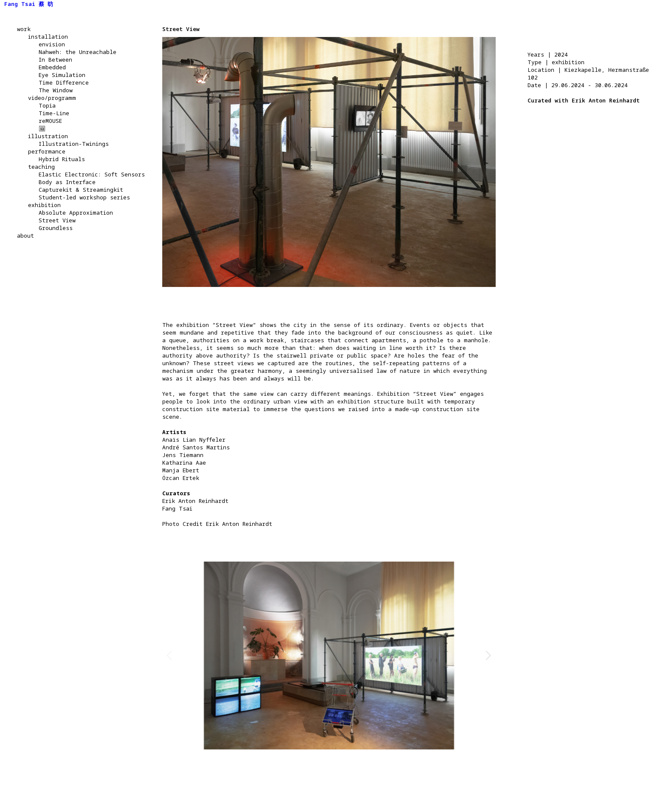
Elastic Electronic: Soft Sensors (92, 174)
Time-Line (54, 113)
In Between (55, 59)
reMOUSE (50, 121)
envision (52, 44)
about (25, 235)
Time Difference (64, 82)
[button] (488, 655)
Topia (47, 105)
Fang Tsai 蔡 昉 (28, 4)
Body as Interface (67, 182)
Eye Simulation (62, 75)
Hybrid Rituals (62, 159)
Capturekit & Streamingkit (81, 189)
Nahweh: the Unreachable (77, 52)
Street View (57, 220)
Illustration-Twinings (74, 144)
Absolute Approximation (76, 212)
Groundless (56, 228)
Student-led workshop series (84, 197)
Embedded (52, 67)
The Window (56, 90)
